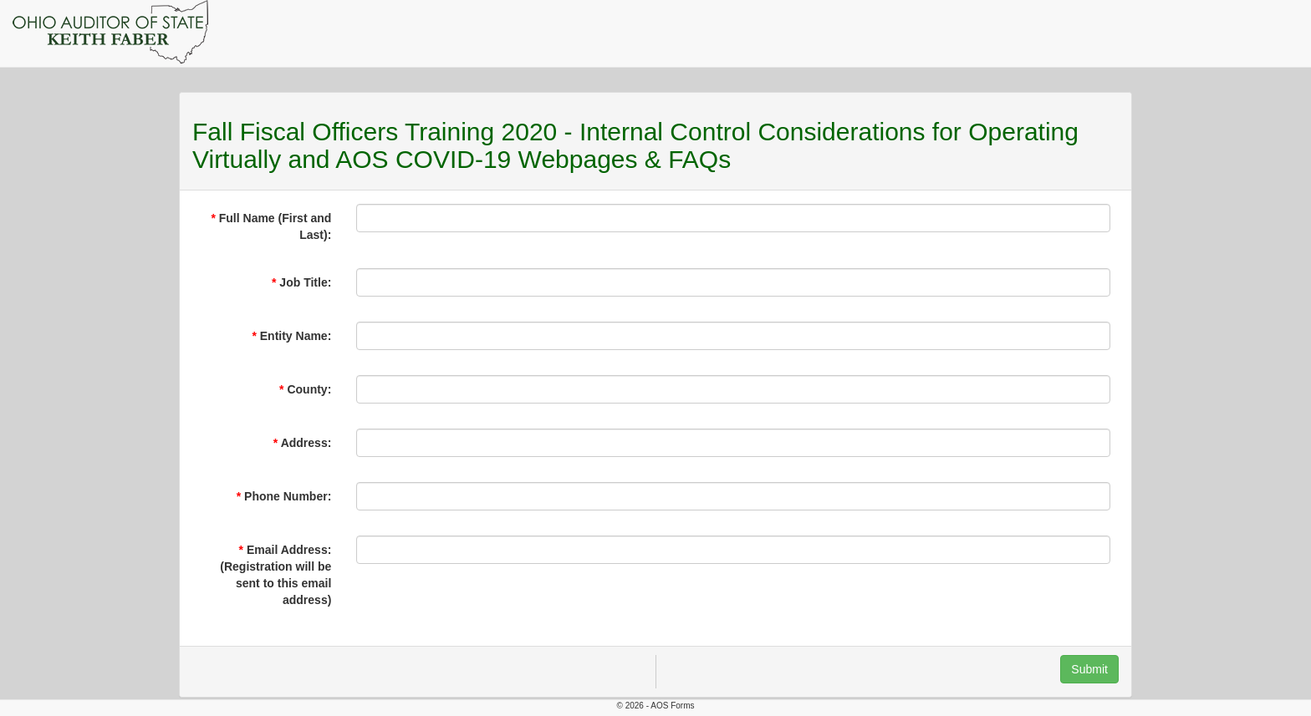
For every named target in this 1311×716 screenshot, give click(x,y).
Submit (1089, 669)
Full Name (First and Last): (275, 226)
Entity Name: (296, 336)
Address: (306, 442)
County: (309, 389)
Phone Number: (287, 496)
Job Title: (305, 282)
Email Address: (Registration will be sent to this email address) (275, 575)
